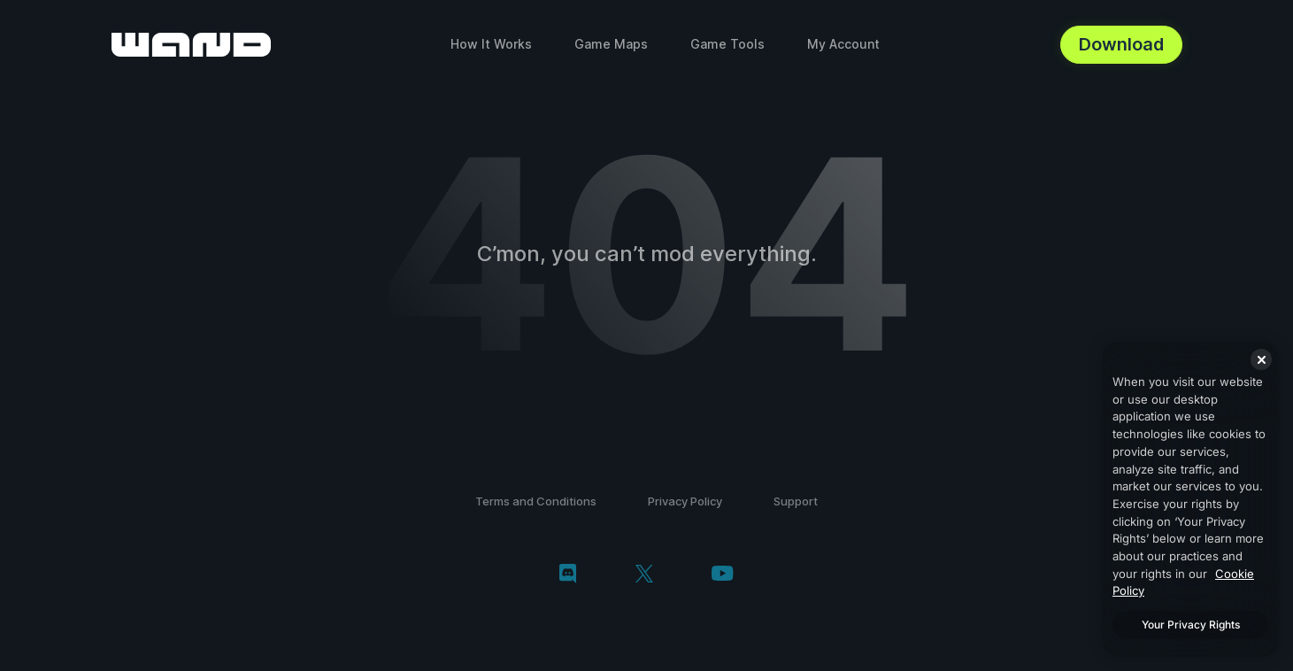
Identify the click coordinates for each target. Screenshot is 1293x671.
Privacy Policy (685, 501)
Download (1121, 44)
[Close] (1261, 359)
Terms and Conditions (535, 501)
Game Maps (611, 43)
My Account (843, 43)
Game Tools (727, 43)
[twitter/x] (643, 575)
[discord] (567, 575)
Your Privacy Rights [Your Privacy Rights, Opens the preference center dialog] (1191, 624)
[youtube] (722, 575)
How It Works (491, 43)
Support (795, 501)
